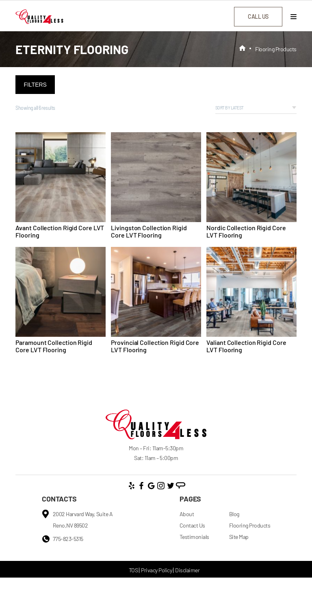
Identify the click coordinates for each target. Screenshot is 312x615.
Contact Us (192, 525)
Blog (234, 513)
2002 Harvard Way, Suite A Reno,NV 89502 (83, 519)
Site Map (239, 536)
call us (258, 16)
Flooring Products (250, 525)
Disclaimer (187, 570)
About (187, 513)
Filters (35, 84)
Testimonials (194, 536)
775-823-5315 (68, 538)
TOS (133, 570)
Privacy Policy (156, 570)
